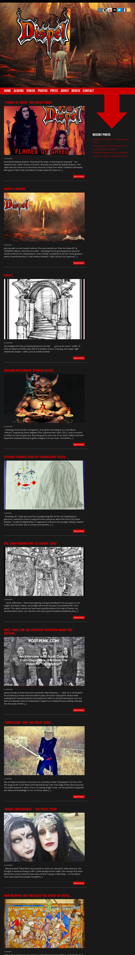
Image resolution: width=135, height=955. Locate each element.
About (65, 91)
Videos (30, 91)
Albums (19, 91)
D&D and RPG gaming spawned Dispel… (29, 370)
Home (7, 91)
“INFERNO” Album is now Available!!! (110, 152)
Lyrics (8, 275)
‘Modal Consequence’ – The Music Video (30, 809)
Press (54, 91)
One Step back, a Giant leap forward (110, 145)
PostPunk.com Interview (104, 149)
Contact (88, 91)
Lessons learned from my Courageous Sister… (36, 457)
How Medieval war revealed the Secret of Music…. (38, 895)
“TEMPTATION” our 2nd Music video (27, 722)
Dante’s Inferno (14, 189)
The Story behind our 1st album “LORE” (30, 543)
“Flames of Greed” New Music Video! (28, 102)
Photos (43, 91)
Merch (75, 91)
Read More (79, 176)
